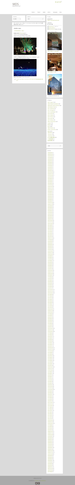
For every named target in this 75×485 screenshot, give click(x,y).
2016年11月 (50, 310)
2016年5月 (50, 320)
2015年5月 (50, 339)
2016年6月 (50, 318)
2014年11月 (50, 349)
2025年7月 (50, 160)
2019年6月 (50, 260)
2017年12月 (50, 289)
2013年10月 (50, 370)
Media (49, 124)
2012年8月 (50, 392)
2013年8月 (50, 373)
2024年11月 (50, 173)
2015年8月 (50, 334)
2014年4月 (50, 360)
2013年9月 (50, 371)
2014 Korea (50, 113)
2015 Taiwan (50, 115)
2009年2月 (50, 447)
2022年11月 (50, 204)
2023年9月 (50, 191)
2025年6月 (50, 162)
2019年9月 (50, 255)
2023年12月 (50, 186)
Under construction (52, 129)
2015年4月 (50, 341)
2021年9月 (50, 225)
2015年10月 (50, 331)
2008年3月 (50, 463)
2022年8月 (50, 207)
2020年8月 (50, 239)
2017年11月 (50, 291)
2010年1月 (50, 429)
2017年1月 (50, 307)
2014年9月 (50, 352)
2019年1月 (50, 268)
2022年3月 (50, 215)
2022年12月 (50, 202)
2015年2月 (50, 344)
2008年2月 (50, 465)
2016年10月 (50, 312)
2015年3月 (50, 342)
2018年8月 (50, 276)
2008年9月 (50, 455)
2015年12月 (50, 328)
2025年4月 (50, 165)
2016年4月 (50, 321)
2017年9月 (50, 294)
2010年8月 (50, 426)
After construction (51, 121)
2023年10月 (50, 189)
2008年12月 (50, 450)
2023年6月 (50, 194)
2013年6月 (50, 376)
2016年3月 (50, 323)
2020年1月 (50, 249)
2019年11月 (50, 252)
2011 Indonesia (51, 108)
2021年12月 (50, 220)
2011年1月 (50, 418)
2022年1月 (50, 218)
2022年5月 (50, 212)
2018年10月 (50, 273)
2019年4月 (50, 263)
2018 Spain (50, 118)
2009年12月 (50, 431)
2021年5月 (50, 231)
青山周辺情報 (50, 140)
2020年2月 (50, 247)
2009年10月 (50, 434)
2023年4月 (50, 197)
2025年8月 (50, 159)
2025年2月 (50, 168)
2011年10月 (50, 405)
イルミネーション (17, 28)
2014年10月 (50, 350)
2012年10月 (50, 389)
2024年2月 (50, 183)
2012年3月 (50, 397)
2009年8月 (50, 437)
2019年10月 (50, 254)
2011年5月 (50, 413)
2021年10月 (50, 223)
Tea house (50, 135)
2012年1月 (50, 400)
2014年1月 (50, 365)
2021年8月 (50, 226)
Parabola (37, 480)
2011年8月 (50, 408)
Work (49, 131)
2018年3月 (50, 284)
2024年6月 (50, 178)
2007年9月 (50, 471)
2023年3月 (50, 199)
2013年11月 (50, 368)
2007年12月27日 (17, 30)
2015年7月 (50, 336)
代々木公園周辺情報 (51, 137)
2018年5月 (50, 281)
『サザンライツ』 (21, 33)
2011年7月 (50, 410)
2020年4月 (50, 244)
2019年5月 (50, 262)
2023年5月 (50, 196)
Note (23, 30)
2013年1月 (50, 384)
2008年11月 (50, 452)
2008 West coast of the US (53, 105)
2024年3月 (50, 181)
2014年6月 (50, 357)
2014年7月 (50, 355)
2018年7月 (50, 278)
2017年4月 (50, 302)
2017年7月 (50, 297)
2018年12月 (50, 270)
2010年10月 (50, 423)
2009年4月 (50, 444)
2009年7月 (50, 439)
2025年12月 (50, 154)
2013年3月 (50, 381)
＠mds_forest (50, 26)
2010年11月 (50, 421)
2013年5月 (50, 378)
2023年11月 (50, 188)
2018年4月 (50, 283)
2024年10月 (50, 175)
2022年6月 (50, 210)
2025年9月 (50, 157)
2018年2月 (50, 286)
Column (49, 123)
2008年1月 (50, 466)
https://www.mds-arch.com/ (53, 20)
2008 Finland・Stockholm (53, 103)
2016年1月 (50, 326)
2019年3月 (50, 265)
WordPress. (43, 480)
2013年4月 (50, 379)
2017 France (50, 116)
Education (50, 132)
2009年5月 (50, 442)
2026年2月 (50, 152)
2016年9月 (50, 313)
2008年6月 (50, 458)
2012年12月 (50, 386)
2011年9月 (50, 407)
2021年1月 (50, 236)
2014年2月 (50, 363)
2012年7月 (50, 394)
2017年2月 (50, 305)
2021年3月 (50, 233)
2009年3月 (50, 445)
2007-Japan (50, 102)
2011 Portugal (51, 110)
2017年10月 (50, 292)
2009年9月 (50, 436)
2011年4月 (50, 415)
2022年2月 (50, 217)
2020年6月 (50, 241)
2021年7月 (50, 228)
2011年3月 (50, 416)
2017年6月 (50, 299)
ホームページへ (58, 2)
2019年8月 (50, 257)
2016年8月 (50, 315)
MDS (16, 4)
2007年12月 (50, 468)
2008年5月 (50, 460)
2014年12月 (50, 347)
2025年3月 (50, 167)
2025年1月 (50, 170)
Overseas (50, 134)
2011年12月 (50, 402)
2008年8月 (50, 457)
